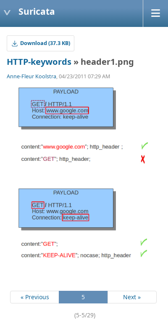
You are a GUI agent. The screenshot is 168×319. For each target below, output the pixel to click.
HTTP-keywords (39, 61)
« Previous (35, 297)
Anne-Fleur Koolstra (31, 76)
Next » (132, 297)
